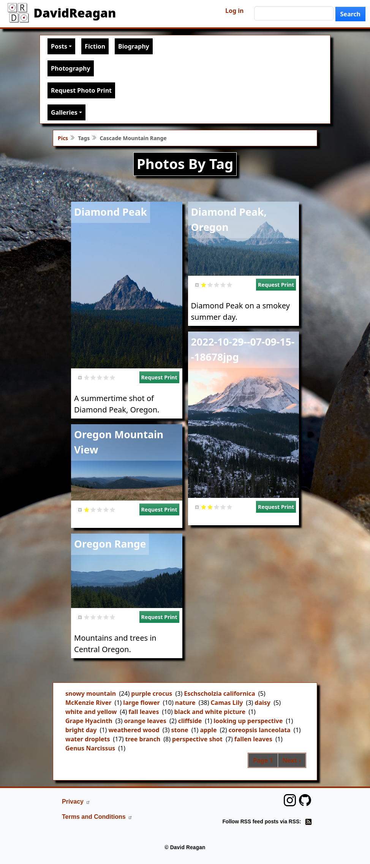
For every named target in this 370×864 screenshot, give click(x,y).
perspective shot (197, 739)
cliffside (190, 721)
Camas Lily (227, 702)
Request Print (159, 377)
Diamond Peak (110, 212)
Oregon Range (110, 544)
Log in (234, 10)
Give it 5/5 (112, 377)
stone (179, 730)
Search (350, 14)
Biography (133, 46)
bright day (81, 730)
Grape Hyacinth (88, 721)
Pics (63, 138)
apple (208, 730)
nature (185, 702)
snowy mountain (90, 693)
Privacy (76, 801)
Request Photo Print (81, 90)
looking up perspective (248, 721)
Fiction (95, 46)
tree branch (143, 739)
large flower (141, 702)
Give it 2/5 (93, 377)
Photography (70, 68)
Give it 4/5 (106, 377)
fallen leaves (253, 739)
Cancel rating (80, 377)
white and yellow (91, 712)
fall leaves (143, 712)
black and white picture (209, 712)
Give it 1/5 (87, 377)
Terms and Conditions (97, 816)
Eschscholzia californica (219, 693)
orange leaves (145, 721)
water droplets (87, 739)
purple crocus (151, 693)
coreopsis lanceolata (259, 730)
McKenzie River (88, 702)
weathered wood (133, 730)
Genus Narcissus (90, 748)
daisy (262, 702)
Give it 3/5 (99, 377)
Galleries (64, 112)
